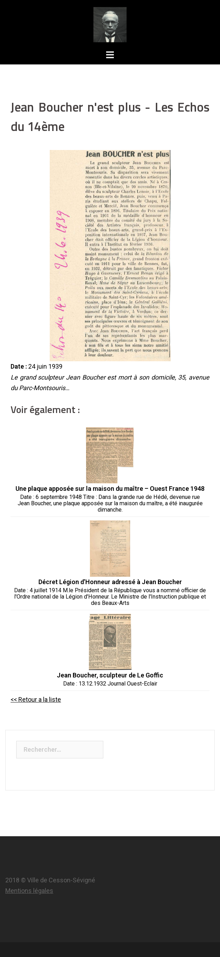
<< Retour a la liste (36, 699)
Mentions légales (29, 890)
